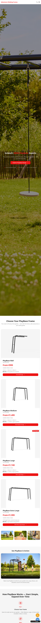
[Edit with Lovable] (35, 621)
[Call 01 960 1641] (37, 2)
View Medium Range (20, 424)
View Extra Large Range (20, 524)
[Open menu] (39, 2)
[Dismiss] (39, 621)
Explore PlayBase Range (20, 162)
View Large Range (20, 474)
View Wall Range (20, 374)
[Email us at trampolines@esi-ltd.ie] (37, 619)
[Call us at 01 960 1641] (37, 615)
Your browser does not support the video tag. (20, 566)
